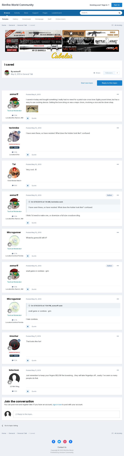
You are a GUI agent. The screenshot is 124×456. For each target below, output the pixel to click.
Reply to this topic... (24, 414)
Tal (14, 164)
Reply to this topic (109, 83)
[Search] (92, 13)
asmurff (16, 71)
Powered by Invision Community (62, 452)
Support (35, 13)
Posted (33, 94)
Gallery (15, 19)
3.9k (14, 115)
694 (14, 185)
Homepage (39, 19)
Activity (17, 13)
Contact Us (62, 447)
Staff (49, 19)
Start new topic (87, 83)
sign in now (57, 404)
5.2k (14, 360)
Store (26, 13)
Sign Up (117, 5)
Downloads (26, 19)
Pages (45, 13)
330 (14, 391)
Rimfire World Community (18, 4)
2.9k (14, 152)
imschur (14, 336)
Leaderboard (57, 13)
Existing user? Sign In (99, 5)
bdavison (14, 370)
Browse (7, 14)
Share (96, 73)
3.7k (14, 253)
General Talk (28, 74)
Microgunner (14, 232)
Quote (34, 118)
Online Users (60, 19)
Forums (5, 19)
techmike (14, 128)
